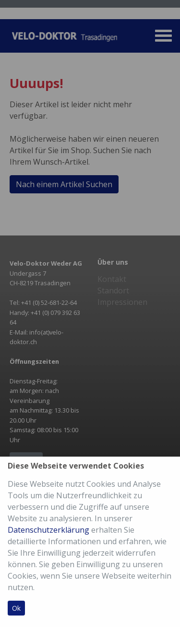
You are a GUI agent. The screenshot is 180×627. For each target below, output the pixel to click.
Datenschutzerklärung (48, 530)
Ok (16, 608)
